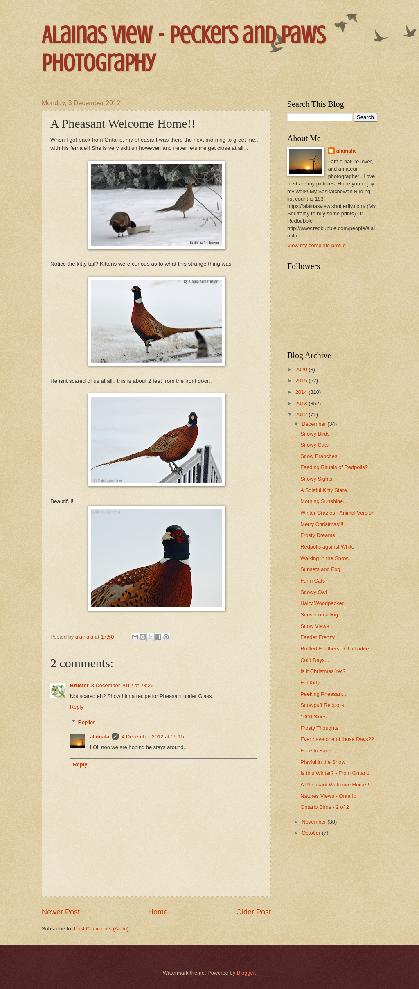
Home (158, 912)
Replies (87, 722)
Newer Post (61, 912)
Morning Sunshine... (323, 501)
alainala (99, 737)
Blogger (246, 973)
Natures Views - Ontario (328, 796)
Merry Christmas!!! (321, 524)
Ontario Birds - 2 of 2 (324, 807)
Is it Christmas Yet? (322, 671)
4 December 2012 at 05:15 (153, 737)
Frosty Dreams (317, 535)
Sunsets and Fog (320, 569)
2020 (302, 369)
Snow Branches (318, 456)
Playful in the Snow (322, 762)
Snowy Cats (314, 445)
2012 (302, 414)
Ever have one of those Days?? (337, 739)
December (314, 424)
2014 (302, 392)
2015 (302, 380)
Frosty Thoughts (319, 728)
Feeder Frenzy (317, 637)
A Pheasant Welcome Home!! (334, 784)
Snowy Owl (313, 592)
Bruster (79, 685)
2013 (302, 403)
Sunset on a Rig (319, 615)
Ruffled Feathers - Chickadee (334, 649)
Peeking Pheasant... (323, 694)
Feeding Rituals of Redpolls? (334, 467)
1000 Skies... (315, 717)
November (314, 822)
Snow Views (314, 626)
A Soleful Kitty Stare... (325, 490)
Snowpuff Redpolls (322, 705)
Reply (76, 707)
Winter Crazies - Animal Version (337, 513)
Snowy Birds (315, 434)
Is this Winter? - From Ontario (334, 773)
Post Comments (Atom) (101, 929)
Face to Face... (318, 750)
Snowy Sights (316, 479)
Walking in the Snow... (326, 558)
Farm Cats (312, 581)
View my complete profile (316, 245)
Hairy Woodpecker (322, 603)
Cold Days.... (315, 660)
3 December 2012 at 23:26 (122, 685)
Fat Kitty (310, 683)
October (312, 833)
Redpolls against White (327, 547)
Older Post (253, 912)
